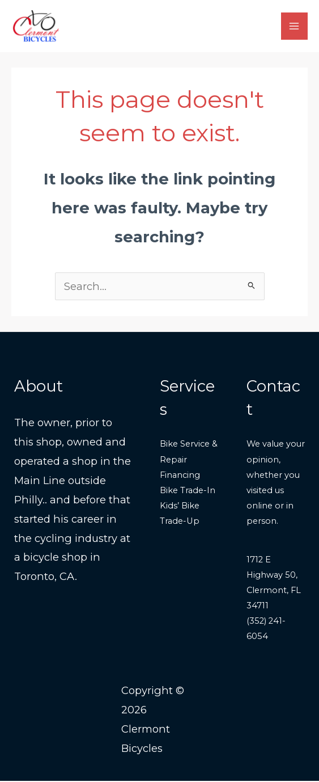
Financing (180, 475)
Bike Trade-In (187, 491)
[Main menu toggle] (294, 26)
